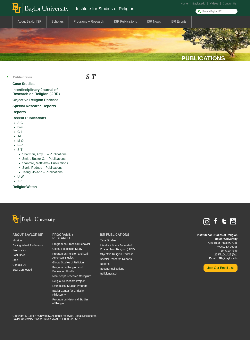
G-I (19, 131)
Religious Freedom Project (68, 281)
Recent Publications (29, 118)
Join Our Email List (220, 267)
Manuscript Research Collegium (71, 276)
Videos (214, 3)
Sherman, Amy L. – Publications (44, 154)
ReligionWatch (24, 187)
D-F (20, 127)
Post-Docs (18, 255)
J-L (19, 136)
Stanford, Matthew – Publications (45, 163)
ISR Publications (125, 21)
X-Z (19, 181)
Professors (19, 250)
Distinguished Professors (27, 245)
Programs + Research (89, 21)
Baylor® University (39, 315)
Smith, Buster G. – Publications (43, 158)
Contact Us (229, 3)
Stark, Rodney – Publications (42, 167)
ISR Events (179, 21)
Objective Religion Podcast (35, 100)
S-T (19, 149)
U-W (20, 176)
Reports (19, 112)
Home (184, 3)
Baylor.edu (198, 3)
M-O (20, 140)
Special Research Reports (34, 106)
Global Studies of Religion (68, 262)
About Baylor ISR (30, 21)
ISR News (154, 21)
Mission (17, 240)
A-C (20, 123)
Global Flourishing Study (67, 248)
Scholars (58, 21)
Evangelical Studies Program (70, 285)
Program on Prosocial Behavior (71, 244)
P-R (20, 145)
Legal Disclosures (85, 315)
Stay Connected (22, 269)
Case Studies (23, 84)
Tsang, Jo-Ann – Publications (42, 172)
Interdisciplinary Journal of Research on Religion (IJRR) (36, 92)
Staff (15, 259)
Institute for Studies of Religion (105, 8)
